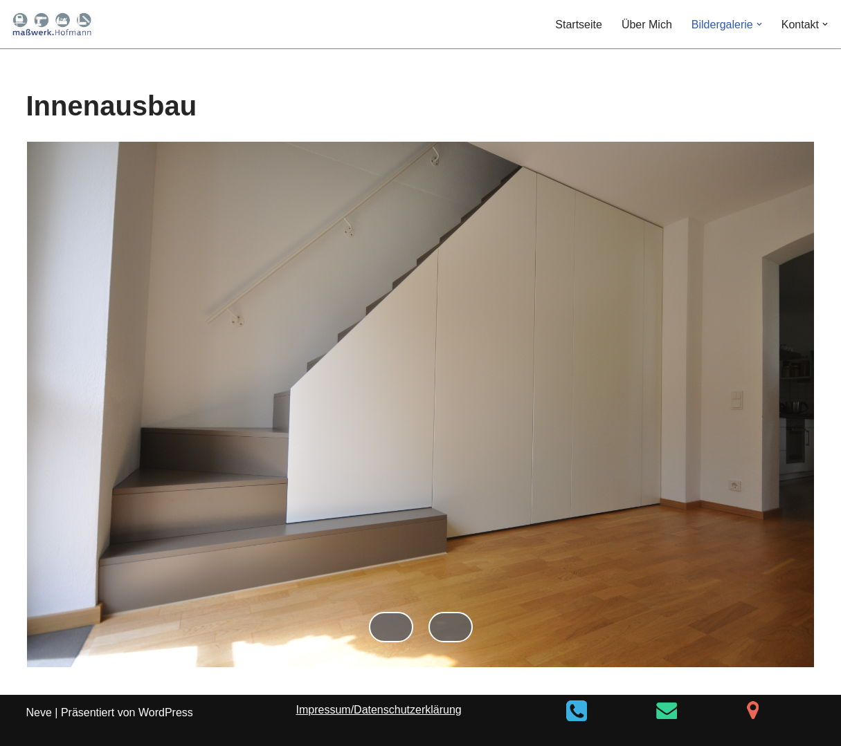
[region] (420, 418)
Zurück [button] (391, 627)
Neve (39, 712)
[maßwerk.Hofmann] (51, 24)
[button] (759, 24)
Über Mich (647, 24)
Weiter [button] (450, 627)
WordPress (165, 712)
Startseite (578, 24)
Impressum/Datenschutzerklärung (379, 710)
